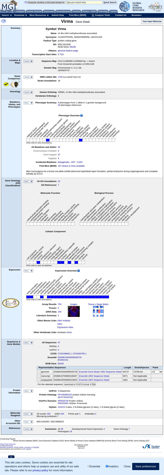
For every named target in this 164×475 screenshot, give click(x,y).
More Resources (38, 15)
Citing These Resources (8, 444)
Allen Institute (63, 320)
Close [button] (127, 466)
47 (59, 342)
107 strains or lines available (71, 166)
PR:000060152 (65, 394)
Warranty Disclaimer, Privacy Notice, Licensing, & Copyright (19, 447)
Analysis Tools (101, 15)
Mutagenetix (63, 162)
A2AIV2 (61, 407)
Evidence (63, 360)
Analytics (112, 466)
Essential (93, 466)
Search (5, 15)
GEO (59, 324)
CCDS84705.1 (79, 353)
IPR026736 (63, 401)
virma (69, 332)
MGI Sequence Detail (111, 372)
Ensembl (83, 376)
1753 (60, 77)
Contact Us (120, 15)
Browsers (136, 15)
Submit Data (57, 15)
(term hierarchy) (65, 397)
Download (19, 15)
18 (59, 105)
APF (73, 162)
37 (59, 154)
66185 (73, 47)
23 (59, 181)
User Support (26, 449)
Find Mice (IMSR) (77, 15)
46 (59, 147)
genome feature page (68, 50)
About (3, 11)
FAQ (14, 11)
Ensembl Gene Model (89, 372)
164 (59, 312)
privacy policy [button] (40, 470)
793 (59, 304)
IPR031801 (63, 403)
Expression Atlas (65, 327)
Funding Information (6, 446)
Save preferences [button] (145, 466)
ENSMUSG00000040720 (70, 357)
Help (9, 11)
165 (49, 414)
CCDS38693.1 (65, 353)
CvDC (80, 162)
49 (62, 429)
